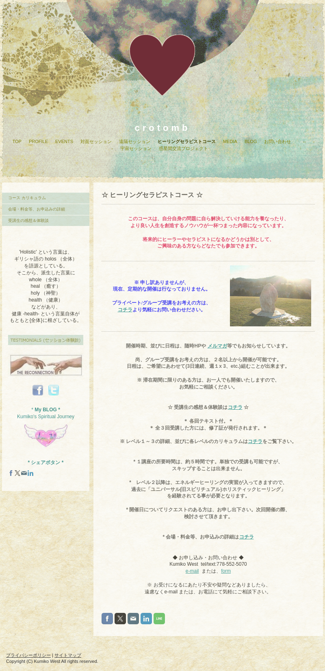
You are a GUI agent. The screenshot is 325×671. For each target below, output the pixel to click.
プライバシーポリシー (28, 655)
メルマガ (217, 346)
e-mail (192, 571)
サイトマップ (67, 655)
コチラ (125, 310)
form (226, 571)
